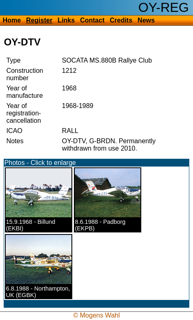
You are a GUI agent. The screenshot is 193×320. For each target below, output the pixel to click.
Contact (92, 20)
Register (39, 20)
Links (66, 20)
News (146, 20)
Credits (121, 20)
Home (11, 20)
